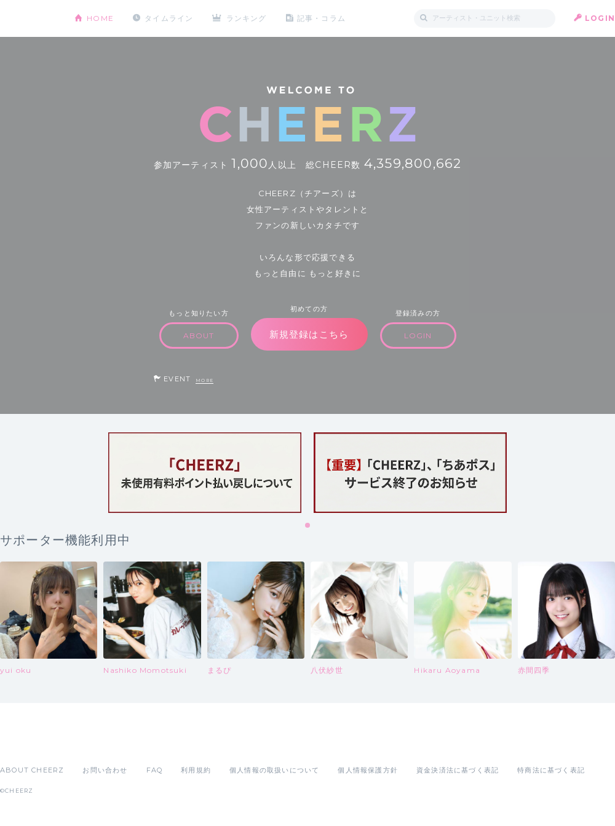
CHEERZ (28, 19)
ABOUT (199, 335)
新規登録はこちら (309, 334)
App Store (28, 743)
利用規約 (196, 770)
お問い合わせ (104, 770)
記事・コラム (321, 18)
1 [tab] (308, 526)
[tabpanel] (204, 472)
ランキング (246, 18)
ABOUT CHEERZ (32, 770)
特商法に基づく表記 (551, 770)
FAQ (154, 770)
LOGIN (600, 18)
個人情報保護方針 (368, 770)
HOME (100, 18)
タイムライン (169, 18)
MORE (204, 380)
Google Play (93, 743)
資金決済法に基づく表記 (457, 770)
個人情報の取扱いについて (274, 770)
